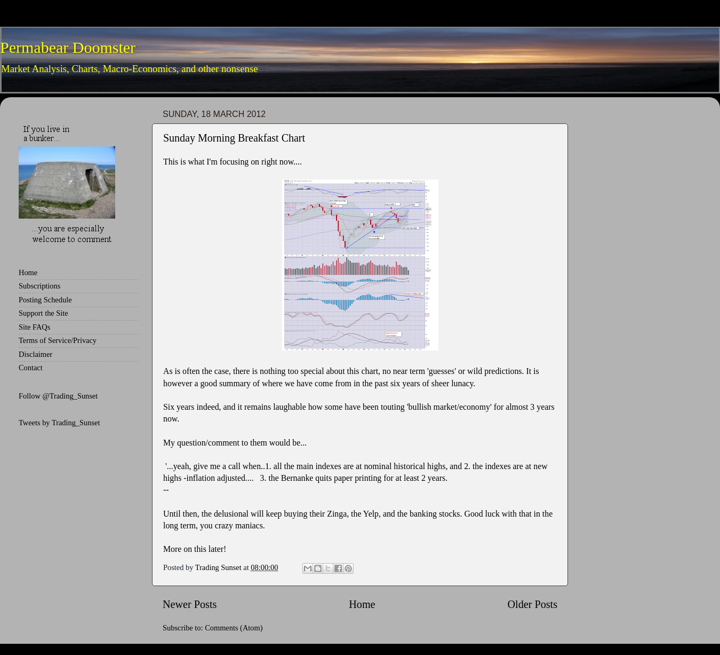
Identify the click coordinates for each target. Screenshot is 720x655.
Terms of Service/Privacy (58, 340)
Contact (31, 367)
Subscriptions (39, 286)
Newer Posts (190, 604)
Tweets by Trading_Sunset (59, 422)
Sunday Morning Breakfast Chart (234, 138)
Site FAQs (34, 327)
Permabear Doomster (67, 47)
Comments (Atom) (233, 627)
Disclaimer (35, 354)
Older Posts (532, 604)
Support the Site (43, 313)
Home (362, 604)
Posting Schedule (45, 299)
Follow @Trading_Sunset (58, 396)
